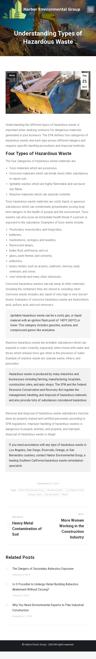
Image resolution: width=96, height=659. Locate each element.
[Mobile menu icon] (90, 9)
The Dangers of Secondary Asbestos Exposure (43, 568)
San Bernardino (52, 495)
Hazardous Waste (55, 490)
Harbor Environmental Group (31, 490)
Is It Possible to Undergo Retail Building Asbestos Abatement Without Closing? (45, 586)
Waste (64, 495)
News (12, 75)
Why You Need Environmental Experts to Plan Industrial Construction (48, 607)
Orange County (35, 495)
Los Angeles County (75, 490)
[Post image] (7, 568)
